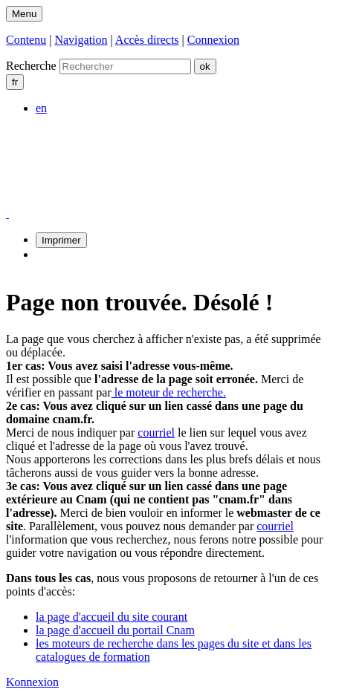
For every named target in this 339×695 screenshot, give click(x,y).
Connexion (213, 39)
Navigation (80, 39)
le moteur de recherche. (169, 392)
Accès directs (147, 39)
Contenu (26, 39)
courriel (156, 432)
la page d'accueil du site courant (111, 616)
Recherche (31, 65)
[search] (125, 66)
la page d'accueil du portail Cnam (115, 630)
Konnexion (32, 682)
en (41, 108)
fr (15, 82)
